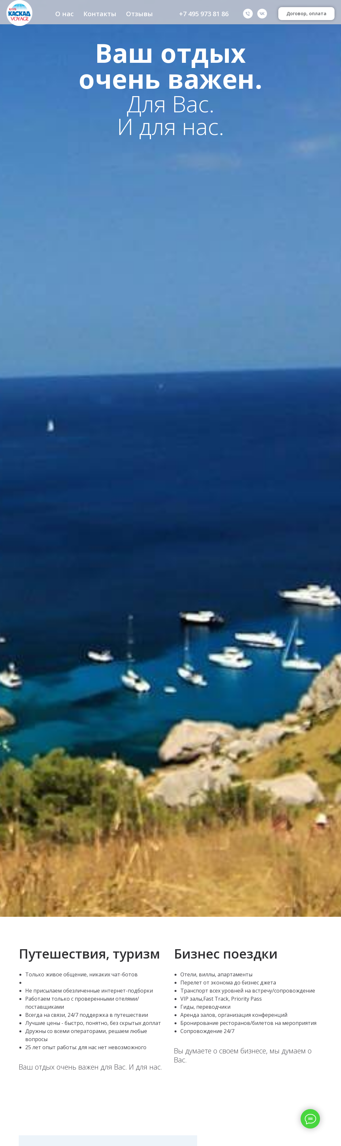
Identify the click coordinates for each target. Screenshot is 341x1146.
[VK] (262, 13)
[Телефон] (248, 13)
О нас (64, 13)
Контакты (99, 13)
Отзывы (139, 13)
